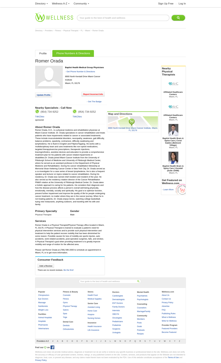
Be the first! (69, 270)
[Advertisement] (91, 40)
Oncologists (117, 318)
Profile (43, 53)
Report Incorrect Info (93, 94)
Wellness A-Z (59, 3)
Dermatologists (118, 299)
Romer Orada (98, 31)
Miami (88, 31)
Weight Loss (43, 310)
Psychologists (142, 299)
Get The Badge (94, 101)
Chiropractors (43, 295)
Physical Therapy (70, 306)
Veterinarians (43, 328)
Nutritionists (43, 306)
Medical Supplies (95, 299)
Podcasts (141, 330)
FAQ (163, 310)
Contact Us (166, 299)
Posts (139, 323)
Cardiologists (117, 296)
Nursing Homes (94, 318)
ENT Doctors (117, 303)
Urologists (116, 332)
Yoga (65, 317)
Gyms (65, 302)
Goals (139, 326)
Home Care (92, 311)
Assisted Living (94, 307)
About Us (165, 295)
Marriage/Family (143, 311)
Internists (116, 310)
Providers (49, 31)
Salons (66, 310)
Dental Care (68, 322)
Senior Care (93, 303)
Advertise (165, 306)
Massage (42, 302)
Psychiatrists (142, 296)
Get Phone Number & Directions (80, 71)
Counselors (141, 308)
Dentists (66, 325)
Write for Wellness (169, 321)
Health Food (93, 295)
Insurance (92, 323)
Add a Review (45, 266)
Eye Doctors (43, 299)
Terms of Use (173, 357)
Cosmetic (67, 295)
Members (141, 319)
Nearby (173, 71)
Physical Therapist (71, 31)
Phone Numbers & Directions (73, 53)
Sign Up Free (165, 3)
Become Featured (169, 332)
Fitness (58, 31)
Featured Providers (169, 328)
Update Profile (43, 95)
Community (80, 3)
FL (82, 31)
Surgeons (116, 329)
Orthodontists (68, 329)
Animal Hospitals (45, 317)
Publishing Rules (168, 313)
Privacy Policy (167, 302)
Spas (65, 313)
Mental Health (143, 292)
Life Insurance (93, 330)
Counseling (142, 304)
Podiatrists (116, 325)
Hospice (91, 314)
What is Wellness (169, 317)
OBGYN (115, 314)
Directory (40, 3)
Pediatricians (117, 321)
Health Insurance (95, 326)
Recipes (140, 334)
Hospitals (42, 321)
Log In (182, 3)
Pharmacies (43, 325)
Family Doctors (118, 307)
